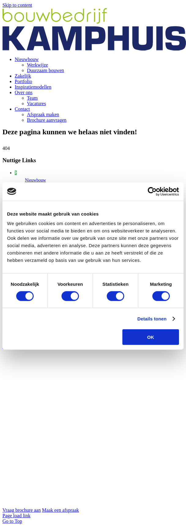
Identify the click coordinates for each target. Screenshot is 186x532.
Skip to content (17, 5)
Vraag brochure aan (21, 510)
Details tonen (151, 318)
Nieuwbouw (35, 180)
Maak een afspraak (60, 510)
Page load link (16, 515)
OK (150, 337)
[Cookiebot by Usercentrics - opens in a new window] (152, 191)
